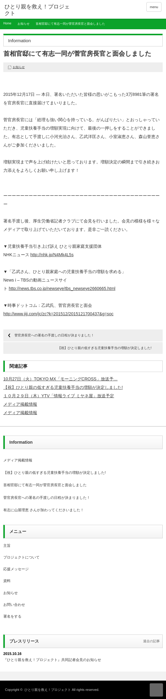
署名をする (12, 616)
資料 (7, 581)
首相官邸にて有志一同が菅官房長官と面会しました (45, 485)
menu (154, 7)
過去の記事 (151, 641)
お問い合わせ (14, 605)
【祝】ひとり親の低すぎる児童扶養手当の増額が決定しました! (105, 348)
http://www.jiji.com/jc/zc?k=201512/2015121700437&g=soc (58, 313)
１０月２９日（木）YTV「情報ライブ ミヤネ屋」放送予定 (58, 395)
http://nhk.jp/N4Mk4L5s (51, 254)
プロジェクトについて (21, 557)
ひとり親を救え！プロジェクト (47, 689)
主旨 (7, 545)
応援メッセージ (16, 569)
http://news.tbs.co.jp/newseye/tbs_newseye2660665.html (62, 288)
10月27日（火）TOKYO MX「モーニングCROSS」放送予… (60, 378)
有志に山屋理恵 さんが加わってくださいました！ (43, 510)
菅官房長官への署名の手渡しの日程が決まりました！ (54, 335)
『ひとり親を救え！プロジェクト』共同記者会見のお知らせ (52, 660)
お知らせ (24, 23)
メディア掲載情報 (20, 404)
